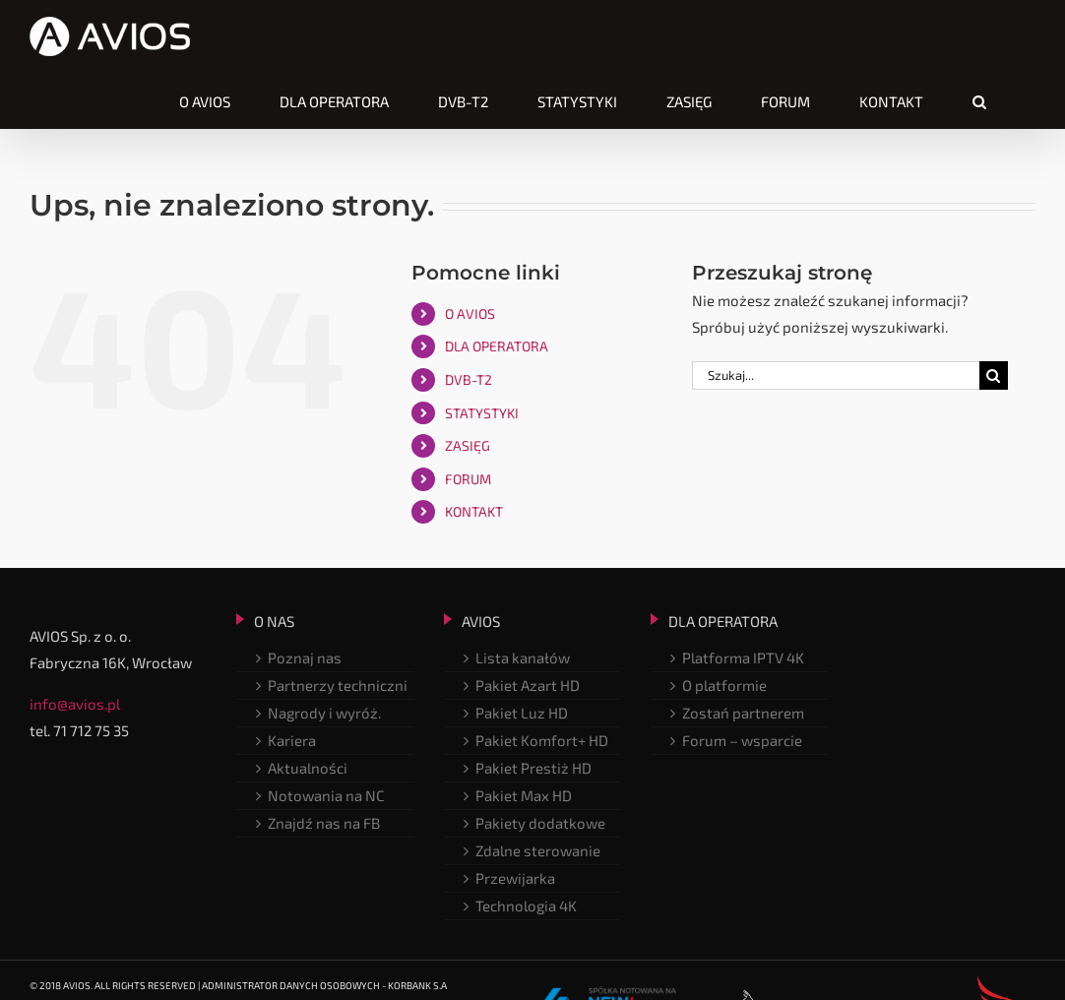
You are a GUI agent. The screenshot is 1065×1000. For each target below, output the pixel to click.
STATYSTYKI (482, 413)
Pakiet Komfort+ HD (541, 740)
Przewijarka (515, 878)
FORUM (468, 478)
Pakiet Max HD (523, 795)
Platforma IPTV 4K (743, 657)
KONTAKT (474, 511)
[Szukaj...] (835, 375)
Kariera (292, 740)
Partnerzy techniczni (337, 685)
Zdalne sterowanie (537, 850)
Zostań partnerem (743, 712)
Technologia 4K (526, 905)
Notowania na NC (326, 795)
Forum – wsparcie (742, 740)
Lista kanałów (522, 657)
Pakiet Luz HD (521, 712)
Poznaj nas (305, 657)
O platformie (724, 685)
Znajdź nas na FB (324, 823)
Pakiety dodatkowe (540, 823)
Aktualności (307, 768)
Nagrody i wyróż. (324, 712)
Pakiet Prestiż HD (533, 768)
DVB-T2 (468, 379)
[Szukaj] (993, 375)
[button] (979, 101)
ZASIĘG (467, 445)
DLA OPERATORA (496, 346)
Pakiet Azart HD (527, 685)
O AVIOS (470, 313)
